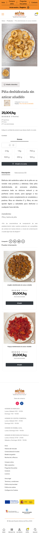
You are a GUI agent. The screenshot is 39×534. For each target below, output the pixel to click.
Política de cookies (10, 487)
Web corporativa (9, 465)
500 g (6, 157)
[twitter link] (19, 241)
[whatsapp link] (23, 241)
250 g (19, 157)
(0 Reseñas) (24, 290)
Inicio (3, 2)
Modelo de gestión (10, 454)
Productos (10, 21)
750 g (32, 151)
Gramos (19, 139)
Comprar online (12, 2)
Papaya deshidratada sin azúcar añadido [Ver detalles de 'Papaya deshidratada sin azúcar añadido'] (19, 346)
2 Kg (7, 151)
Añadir (19, 303)
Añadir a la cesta (19, 164)
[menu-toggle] (3, 14)
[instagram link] (17, 403)
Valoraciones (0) (20, 173)
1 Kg (19, 151)
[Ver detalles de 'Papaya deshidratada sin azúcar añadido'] (19, 328)
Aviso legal (8, 478)
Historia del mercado (11, 448)
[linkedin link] (14, 241)
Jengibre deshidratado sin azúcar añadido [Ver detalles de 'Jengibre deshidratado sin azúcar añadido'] (19, 285)
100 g (32, 157)
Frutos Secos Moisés (19, 296)
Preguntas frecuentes (23, 2)
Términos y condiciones (12, 481)
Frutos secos (24, 102)
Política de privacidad (11, 484)
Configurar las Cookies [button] (11, 490)
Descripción (6, 173)
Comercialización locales (12, 451)
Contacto (34, 2)
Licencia (7, 474)
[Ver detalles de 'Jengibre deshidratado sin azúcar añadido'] (19, 266)
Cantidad (4, 135)
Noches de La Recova (11, 457)
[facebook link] (10, 241)
